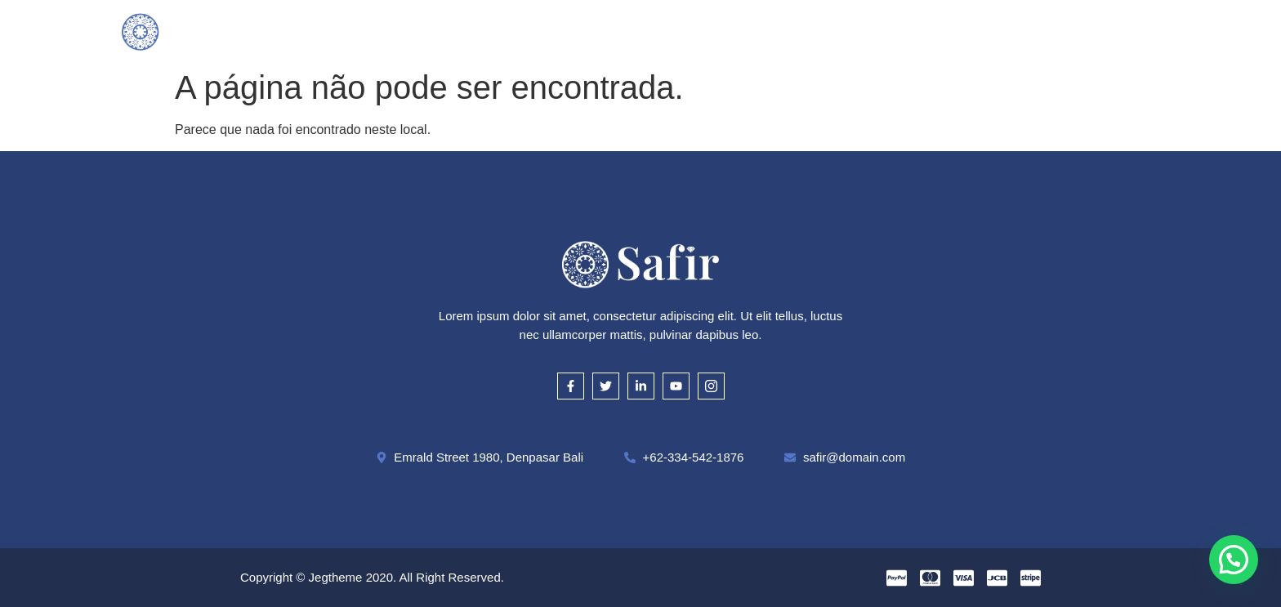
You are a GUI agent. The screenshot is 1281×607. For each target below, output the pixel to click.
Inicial (369, 31)
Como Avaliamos (604, 31)
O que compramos (472, 31)
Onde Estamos (806, 31)
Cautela (709, 31)
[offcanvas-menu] (1152, 31)
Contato (906, 31)
